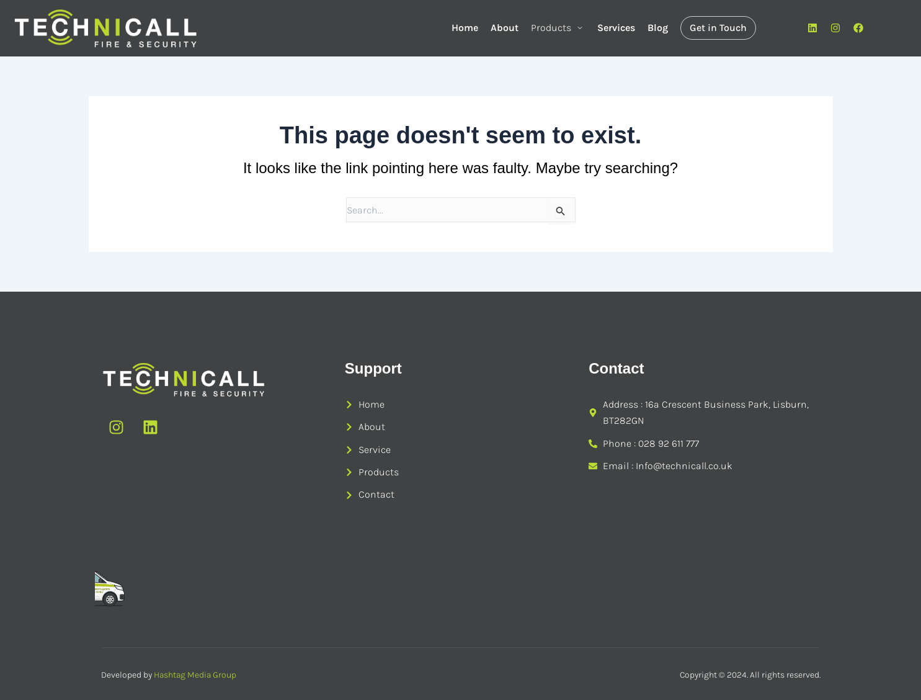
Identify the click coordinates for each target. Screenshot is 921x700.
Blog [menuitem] (657, 28)
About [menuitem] (504, 28)
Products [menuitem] (558, 28)
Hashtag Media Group (195, 675)
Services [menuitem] (616, 28)
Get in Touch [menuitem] (718, 28)
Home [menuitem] (465, 28)
